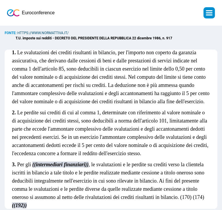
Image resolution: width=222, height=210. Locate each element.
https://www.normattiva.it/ (43, 33)
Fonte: (11, 33)
